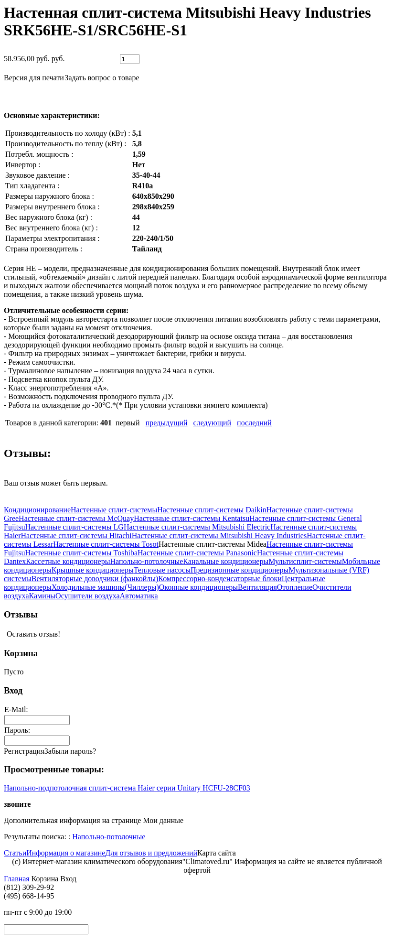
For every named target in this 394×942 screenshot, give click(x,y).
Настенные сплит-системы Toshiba (81, 553)
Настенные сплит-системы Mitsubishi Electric (197, 527)
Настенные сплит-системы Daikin (211, 510)
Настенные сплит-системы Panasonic (197, 553)
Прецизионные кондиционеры (239, 570)
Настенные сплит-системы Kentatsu (191, 518)
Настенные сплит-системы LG (74, 527)
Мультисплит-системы (305, 561)
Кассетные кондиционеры (68, 561)
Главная (17, 879)
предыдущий (167, 423)
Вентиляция (257, 587)
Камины (42, 596)
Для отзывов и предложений (151, 853)
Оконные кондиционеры (198, 587)
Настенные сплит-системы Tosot (106, 544)
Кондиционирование (37, 510)
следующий (212, 423)
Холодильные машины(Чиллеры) (105, 587)
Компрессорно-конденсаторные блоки (219, 578)
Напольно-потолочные (146, 561)
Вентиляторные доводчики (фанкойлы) (95, 578)
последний (254, 423)
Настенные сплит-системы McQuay (76, 518)
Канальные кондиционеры (225, 561)
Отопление (294, 587)
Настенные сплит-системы (114, 510)
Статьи (15, 853)
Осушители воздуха (87, 596)
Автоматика (139, 596)
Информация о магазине (65, 853)
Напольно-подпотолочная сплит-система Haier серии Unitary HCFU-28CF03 (127, 788)
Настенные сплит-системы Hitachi (76, 535)
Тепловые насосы (162, 570)
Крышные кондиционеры (93, 570)
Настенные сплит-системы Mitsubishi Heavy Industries (219, 535)
